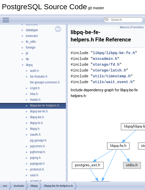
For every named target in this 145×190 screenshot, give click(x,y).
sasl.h (34, 175)
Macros (124, 27)
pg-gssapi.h (38, 140)
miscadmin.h (105, 58)
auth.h (34, 71)
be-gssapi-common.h (45, 82)
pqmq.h (35, 158)
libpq (29, 65)
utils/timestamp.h (111, 76)
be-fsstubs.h (38, 76)
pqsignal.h (37, 163)
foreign (31, 47)
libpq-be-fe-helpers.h (44, 105)
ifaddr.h (35, 100)
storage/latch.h (109, 70)
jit (27, 53)
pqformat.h (37, 152)
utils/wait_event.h (113, 81)
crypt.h (35, 88)
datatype (32, 30)
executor (32, 36)
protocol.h (37, 169)
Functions (137, 27)
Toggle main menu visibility (7, 17)
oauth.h (35, 134)
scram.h (35, 181)
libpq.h (34, 129)
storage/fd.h (106, 64)
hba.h (34, 94)
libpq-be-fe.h (39, 111)
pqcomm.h (37, 146)
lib (27, 59)
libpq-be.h (37, 117)
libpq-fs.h (36, 123)
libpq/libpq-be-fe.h (114, 52)
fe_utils (31, 42)
